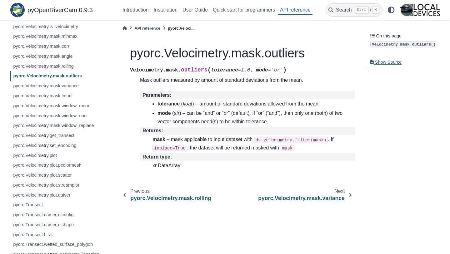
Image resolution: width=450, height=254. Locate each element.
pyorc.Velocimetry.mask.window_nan (50, 115)
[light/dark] (391, 10)
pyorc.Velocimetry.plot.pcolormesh (47, 165)
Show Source (386, 62)
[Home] (124, 28)
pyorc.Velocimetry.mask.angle (42, 56)
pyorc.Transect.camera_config (43, 214)
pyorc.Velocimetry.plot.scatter (42, 175)
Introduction (135, 9)
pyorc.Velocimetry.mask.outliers (47, 75)
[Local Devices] (420, 10)
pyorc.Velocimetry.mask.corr (41, 46)
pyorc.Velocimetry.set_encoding (44, 145)
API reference (295, 9)
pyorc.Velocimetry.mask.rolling (43, 66)
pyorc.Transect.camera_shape (43, 224)
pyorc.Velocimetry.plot (35, 155)
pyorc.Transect (28, 204)
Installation (166, 9)
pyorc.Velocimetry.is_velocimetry (45, 26)
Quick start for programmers (244, 9)
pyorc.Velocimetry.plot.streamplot (46, 185)
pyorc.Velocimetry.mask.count (42, 95)
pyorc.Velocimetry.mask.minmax (45, 36)
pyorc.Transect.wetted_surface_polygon (53, 244)
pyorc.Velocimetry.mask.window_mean (51, 105)
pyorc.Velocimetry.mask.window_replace (53, 125)
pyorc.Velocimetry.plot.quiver (41, 195)
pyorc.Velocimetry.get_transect (43, 135)
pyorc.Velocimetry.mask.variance (45, 85)
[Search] (354, 10)
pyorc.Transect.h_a (32, 234)
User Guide (195, 9)
